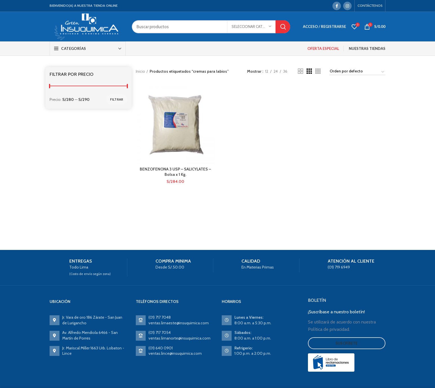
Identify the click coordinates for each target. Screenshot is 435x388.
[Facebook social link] (336, 6)
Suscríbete (347, 343)
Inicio (140, 71)
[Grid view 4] (318, 71)
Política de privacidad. (329, 329)
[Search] (211, 26)
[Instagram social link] (347, 6)
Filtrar (116, 99)
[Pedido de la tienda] (357, 72)
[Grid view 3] (309, 71)
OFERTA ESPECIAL (323, 48)
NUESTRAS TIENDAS (367, 48)
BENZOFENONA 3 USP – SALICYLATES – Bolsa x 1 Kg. (175, 172)
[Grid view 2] (300, 71)
